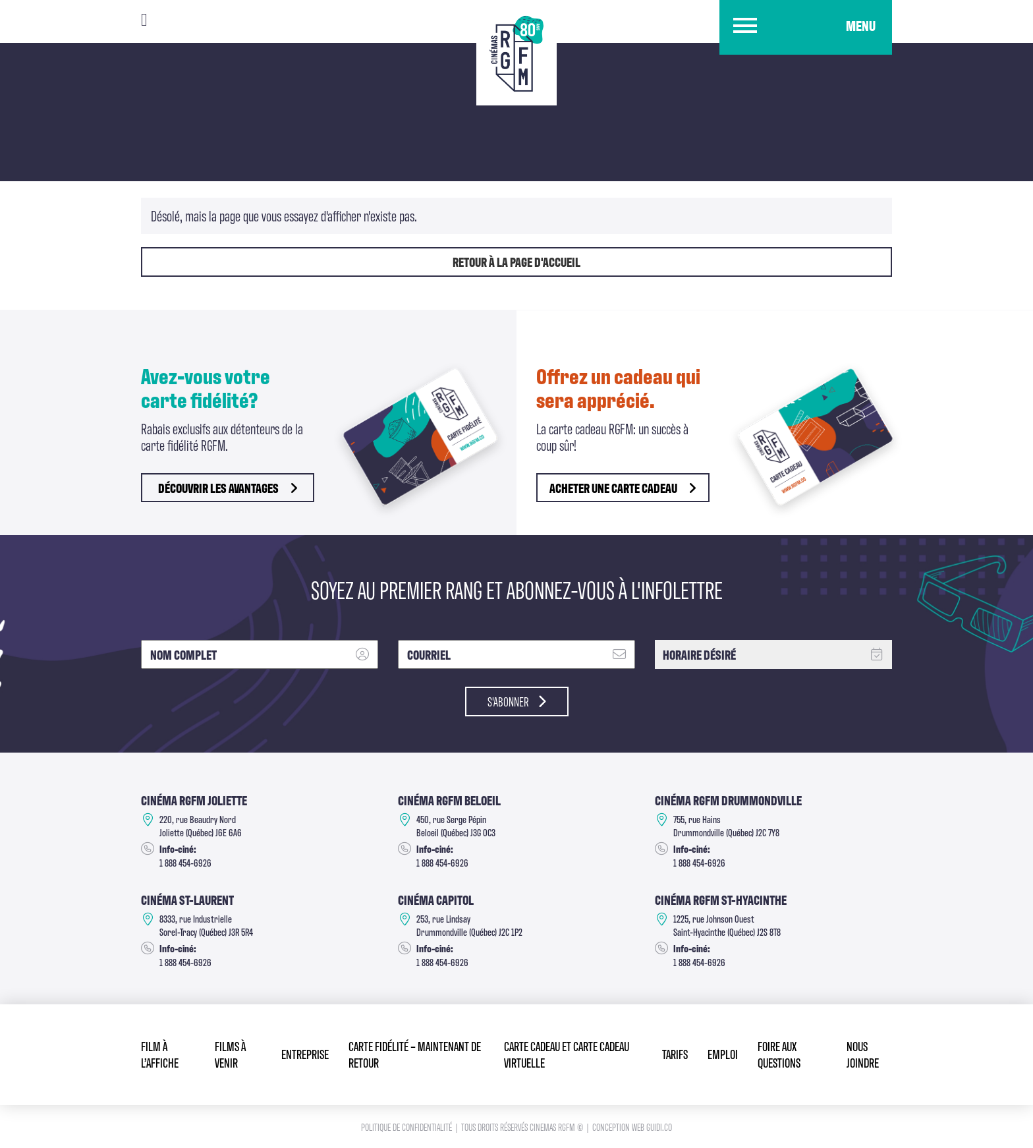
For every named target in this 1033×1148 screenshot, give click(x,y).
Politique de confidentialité (407, 1126)
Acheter (622, 487)
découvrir (227, 487)
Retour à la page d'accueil (516, 261)
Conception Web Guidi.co (632, 1126)
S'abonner (517, 701)
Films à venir (230, 1053)
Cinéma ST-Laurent (187, 899)
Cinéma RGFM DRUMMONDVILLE (728, 800)
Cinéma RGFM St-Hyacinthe (721, 899)
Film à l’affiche (160, 1053)
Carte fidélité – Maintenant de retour (415, 1053)
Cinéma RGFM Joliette (194, 800)
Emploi (723, 1053)
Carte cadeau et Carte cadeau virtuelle (566, 1053)
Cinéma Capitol (436, 899)
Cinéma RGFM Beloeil (449, 800)
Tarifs (675, 1053)
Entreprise (305, 1053)
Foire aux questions (779, 1053)
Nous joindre (863, 1053)
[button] (806, 27)
